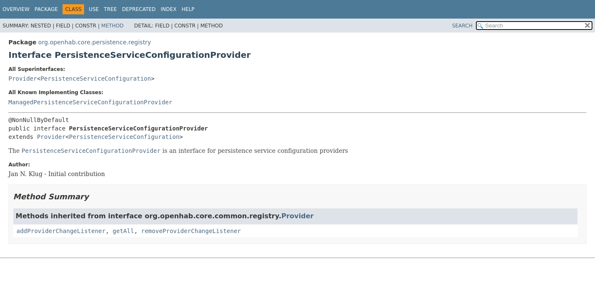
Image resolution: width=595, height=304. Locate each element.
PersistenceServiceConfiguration (96, 78)
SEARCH (462, 26)
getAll (123, 231)
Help (188, 9)
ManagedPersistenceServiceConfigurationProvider (90, 102)
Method (112, 26)
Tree (110, 9)
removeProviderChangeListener (191, 231)
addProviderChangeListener (61, 231)
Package (46, 9)
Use (94, 9)
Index (169, 9)
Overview (16, 9)
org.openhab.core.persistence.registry (94, 42)
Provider (22, 78)
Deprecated (139, 9)
